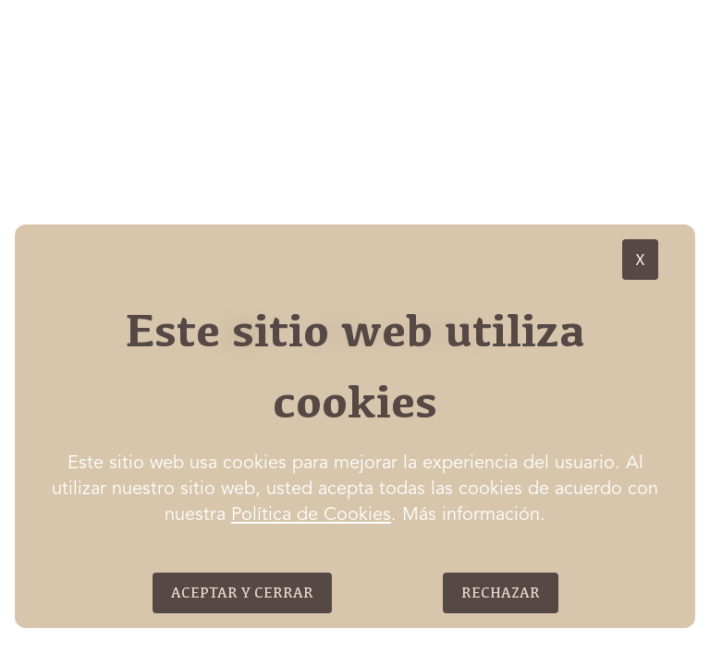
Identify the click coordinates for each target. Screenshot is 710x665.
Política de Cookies (311, 515)
